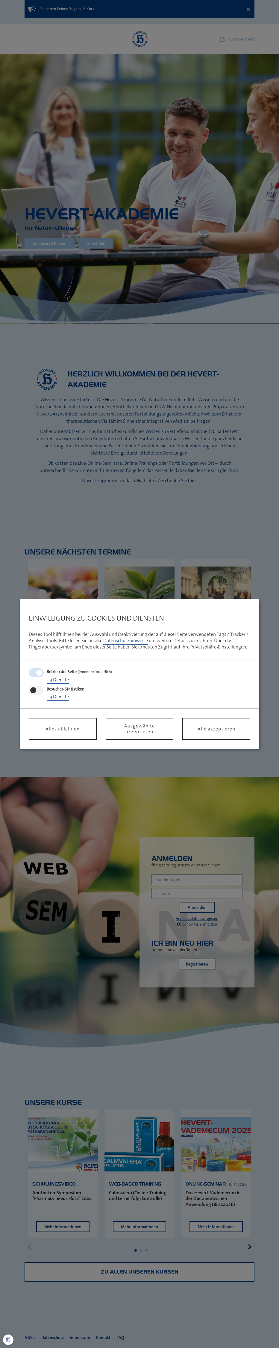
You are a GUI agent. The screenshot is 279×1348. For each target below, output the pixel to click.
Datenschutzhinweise (125, 640)
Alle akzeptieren (216, 729)
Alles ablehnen (63, 729)
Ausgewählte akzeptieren (139, 729)
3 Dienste (58, 679)
